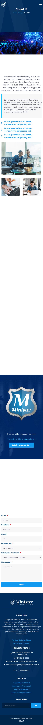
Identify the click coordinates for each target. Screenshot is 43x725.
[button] (40, 4)
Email (3, 534)
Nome (4, 516)
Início (15, 13)
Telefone (5, 525)
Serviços (20, 13)
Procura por (6, 544)
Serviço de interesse (10, 553)
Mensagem (6, 562)
